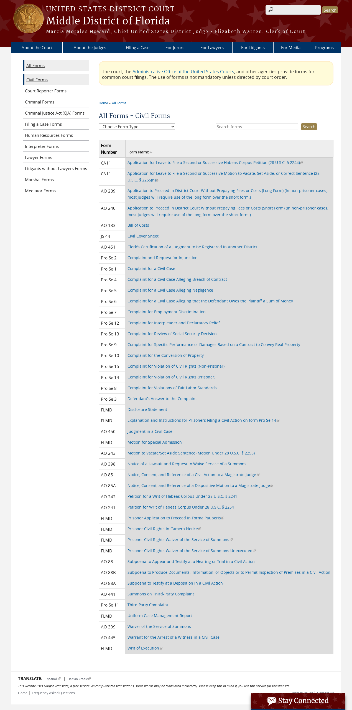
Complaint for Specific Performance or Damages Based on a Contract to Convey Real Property (213, 344)
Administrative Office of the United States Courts (183, 72)
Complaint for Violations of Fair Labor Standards (172, 387)
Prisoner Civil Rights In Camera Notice (164, 528)
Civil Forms (37, 79)
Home (103, 103)
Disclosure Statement (147, 409)
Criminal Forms (39, 102)
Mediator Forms (40, 190)
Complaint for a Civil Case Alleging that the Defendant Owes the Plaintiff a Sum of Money (210, 301)
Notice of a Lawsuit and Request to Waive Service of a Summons (186, 463)
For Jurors (174, 47)
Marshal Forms (39, 179)
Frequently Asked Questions (53, 693)
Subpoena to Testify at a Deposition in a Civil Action (175, 583)
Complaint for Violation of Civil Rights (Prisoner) (171, 377)
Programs (324, 47)
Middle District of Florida (108, 21)
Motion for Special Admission (154, 442)
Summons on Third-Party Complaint (160, 594)
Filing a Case (137, 47)
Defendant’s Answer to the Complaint (162, 398)
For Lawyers (212, 47)
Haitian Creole (79, 679)
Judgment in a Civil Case (149, 431)
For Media (290, 47)
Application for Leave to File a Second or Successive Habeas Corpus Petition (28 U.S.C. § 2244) (215, 162)
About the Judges (90, 47)
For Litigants (253, 47)
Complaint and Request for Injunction (162, 257)
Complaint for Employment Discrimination (166, 311)
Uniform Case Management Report (159, 615)
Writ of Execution (144, 648)
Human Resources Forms (49, 135)
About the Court (37, 47)
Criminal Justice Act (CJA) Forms (55, 113)
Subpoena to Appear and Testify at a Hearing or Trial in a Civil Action (191, 561)
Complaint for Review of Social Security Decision (172, 333)
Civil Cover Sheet (143, 236)
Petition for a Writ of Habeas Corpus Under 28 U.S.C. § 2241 (182, 496)
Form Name (140, 152)
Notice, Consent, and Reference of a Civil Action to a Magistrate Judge (193, 474)
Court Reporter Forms (46, 91)
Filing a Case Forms (43, 124)
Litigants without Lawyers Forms (56, 168)
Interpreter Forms (42, 146)
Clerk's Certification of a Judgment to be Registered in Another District (192, 246)
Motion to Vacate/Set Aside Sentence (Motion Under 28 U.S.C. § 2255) (191, 453)
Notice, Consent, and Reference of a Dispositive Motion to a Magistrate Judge (200, 485)
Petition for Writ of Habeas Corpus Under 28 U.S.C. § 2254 (180, 507)
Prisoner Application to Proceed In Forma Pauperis (175, 518)
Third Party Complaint (147, 604)
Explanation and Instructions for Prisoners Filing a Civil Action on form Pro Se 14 (203, 420)
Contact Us (325, 693)
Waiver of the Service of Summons (159, 626)
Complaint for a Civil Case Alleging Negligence (170, 290)
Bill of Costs (138, 225)
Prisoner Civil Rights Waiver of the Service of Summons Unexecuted (191, 550)
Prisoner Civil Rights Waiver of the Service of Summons (180, 539)
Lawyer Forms (38, 157)
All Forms (119, 103)
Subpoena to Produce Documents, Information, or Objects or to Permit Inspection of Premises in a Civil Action (228, 572)
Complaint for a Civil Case (151, 268)
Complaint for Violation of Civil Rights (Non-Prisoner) (176, 366)
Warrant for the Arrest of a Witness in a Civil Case (173, 637)
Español (53, 679)
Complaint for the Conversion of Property (165, 355)
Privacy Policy (302, 693)
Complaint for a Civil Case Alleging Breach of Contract (177, 279)
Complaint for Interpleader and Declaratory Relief (173, 322)
